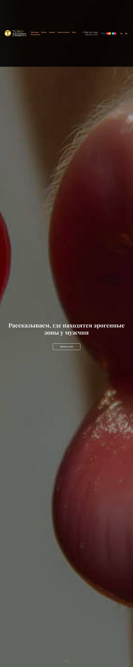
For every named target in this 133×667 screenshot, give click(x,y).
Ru (121, 33)
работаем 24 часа (91, 35)
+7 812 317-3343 (90, 32)
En (126, 33)
